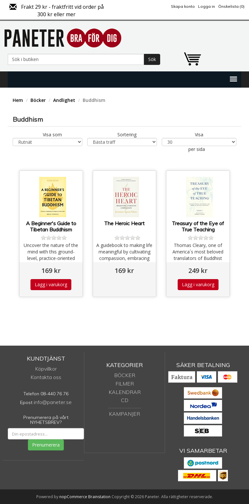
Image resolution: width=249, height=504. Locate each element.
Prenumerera (46, 445)
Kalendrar (125, 392)
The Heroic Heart (124, 223)
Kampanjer (124, 414)
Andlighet (64, 100)
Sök (152, 59)
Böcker (38, 100)
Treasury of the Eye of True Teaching (198, 226)
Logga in (206, 6)
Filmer (124, 383)
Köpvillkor (46, 368)
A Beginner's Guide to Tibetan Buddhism (51, 226)
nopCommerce (73, 496)
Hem (18, 100)
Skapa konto (183, 6)
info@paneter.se (53, 402)
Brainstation (100, 496)
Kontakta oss (45, 377)
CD (124, 400)
